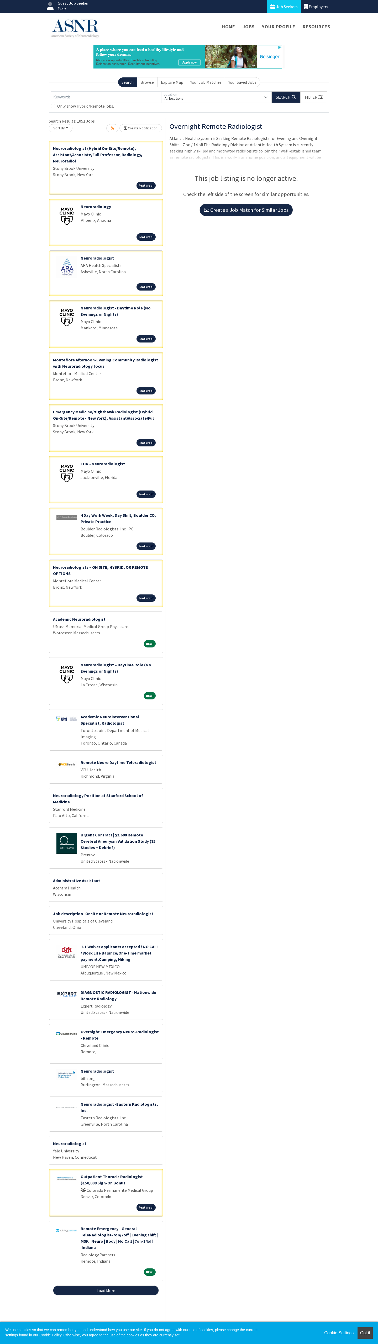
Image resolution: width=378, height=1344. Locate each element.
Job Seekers (284, 6)
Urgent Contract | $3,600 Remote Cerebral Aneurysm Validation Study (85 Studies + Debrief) (118, 841)
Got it (365, 1333)
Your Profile (278, 27)
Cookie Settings (339, 1333)
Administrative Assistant (76, 880)
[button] (313, 97)
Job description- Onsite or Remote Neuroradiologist (103, 913)
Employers (316, 6)
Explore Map (172, 82)
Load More (106, 1290)
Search (128, 82)
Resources (316, 27)
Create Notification (141, 128)
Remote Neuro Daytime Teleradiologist (118, 762)
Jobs (249, 27)
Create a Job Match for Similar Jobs (246, 210)
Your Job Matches (206, 82)
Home (228, 27)
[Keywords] (106, 97)
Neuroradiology (96, 206)
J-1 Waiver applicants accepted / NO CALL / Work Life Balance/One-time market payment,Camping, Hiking (120, 953)
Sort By (59, 128)
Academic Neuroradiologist (79, 619)
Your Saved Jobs (242, 82)
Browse (147, 82)
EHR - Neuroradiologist (103, 463)
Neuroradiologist (97, 258)
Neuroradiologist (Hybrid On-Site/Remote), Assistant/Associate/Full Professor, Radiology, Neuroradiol (97, 155)
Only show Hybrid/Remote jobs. (85, 106)
